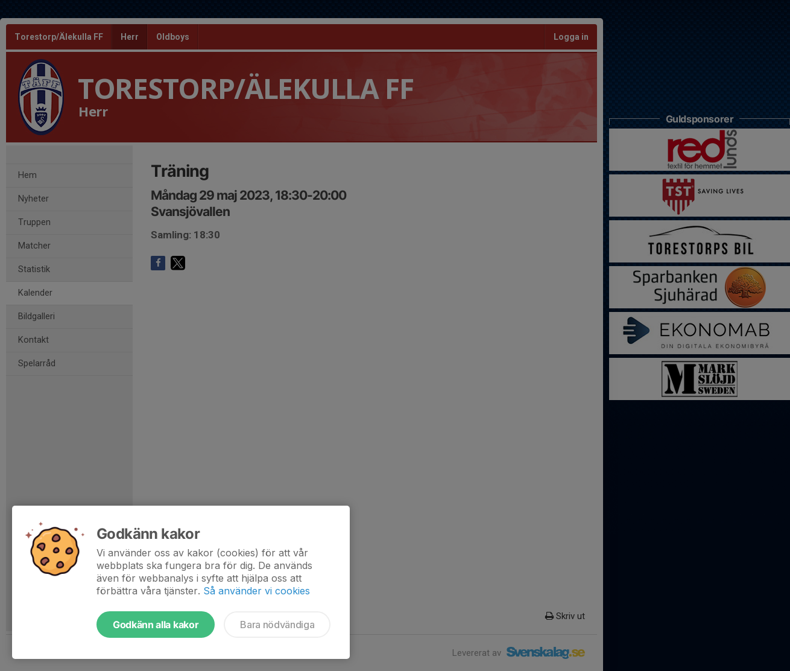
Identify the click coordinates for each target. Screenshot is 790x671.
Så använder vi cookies (256, 591)
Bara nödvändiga (277, 625)
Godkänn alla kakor (155, 625)
